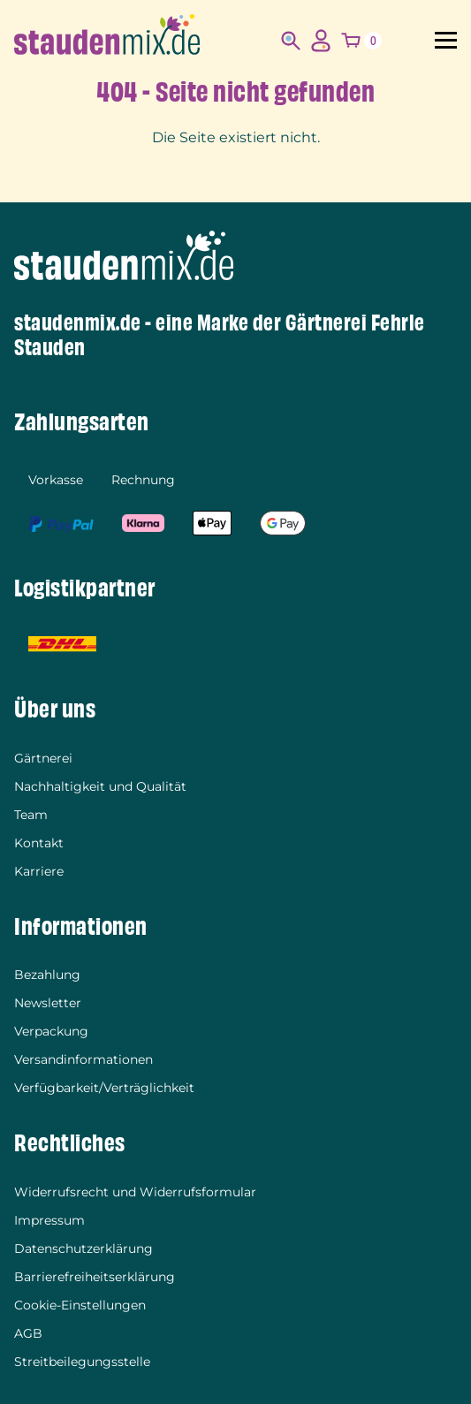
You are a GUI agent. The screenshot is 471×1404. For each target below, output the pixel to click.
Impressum (49, 1220)
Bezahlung (47, 975)
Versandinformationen (83, 1059)
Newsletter (47, 1003)
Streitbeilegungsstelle (82, 1362)
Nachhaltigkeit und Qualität (100, 786)
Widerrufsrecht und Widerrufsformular (135, 1192)
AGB (28, 1333)
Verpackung (51, 1031)
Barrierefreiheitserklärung (94, 1277)
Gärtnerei (43, 758)
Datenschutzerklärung (83, 1248)
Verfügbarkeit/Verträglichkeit (104, 1088)
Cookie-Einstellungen (80, 1305)
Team (31, 815)
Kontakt (39, 843)
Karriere (39, 871)
